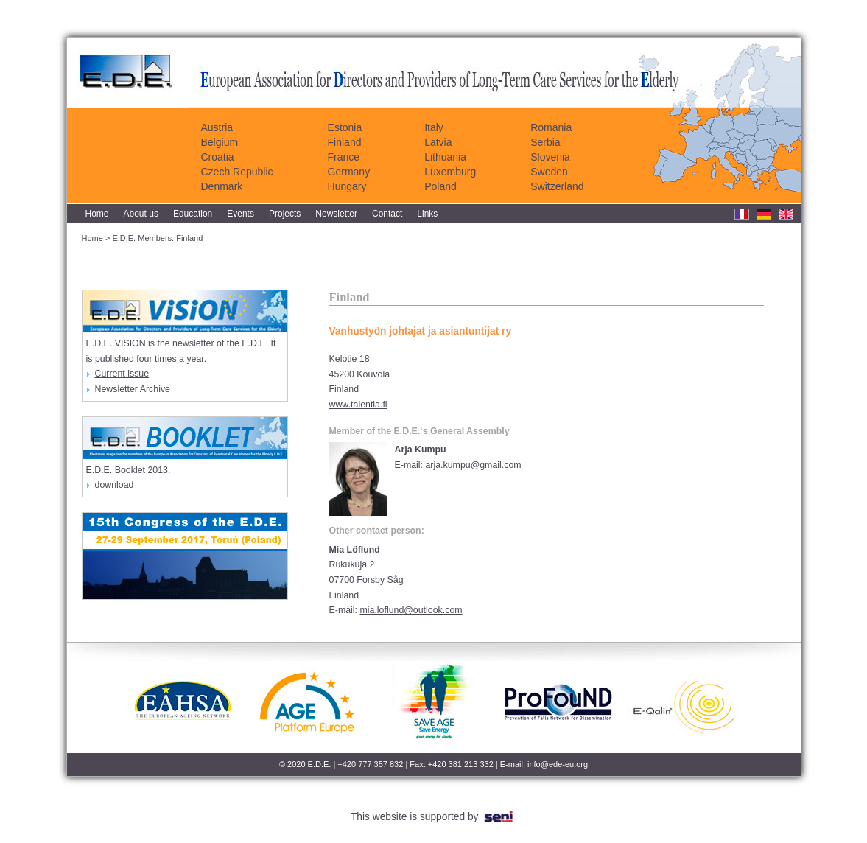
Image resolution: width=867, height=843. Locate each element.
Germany (349, 172)
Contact (387, 214)
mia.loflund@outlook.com (410, 610)
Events (240, 214)
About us (141, 214)
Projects (285, 214)
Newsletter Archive (128, 389)
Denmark (222, 186)
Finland (345, 142)
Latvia (438, 142)
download (110, 485)
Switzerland (556, 186)
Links (427, 214)
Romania (551, 127)
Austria (217, 127)
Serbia (545, 142)
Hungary (347, 186)
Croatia (217, 157)
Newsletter (336, 214)
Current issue (118, 373)
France (344, 157)
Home (97, 214)
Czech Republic (237, 172)
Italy (433, 127)
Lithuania (445, 157)
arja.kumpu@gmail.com (473, 465)
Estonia (345, 127)
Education (192, 214)
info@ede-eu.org (557, 764)
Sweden (549, 172)
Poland (440, 186)
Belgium (220, 142)
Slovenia (550, 157)
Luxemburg (450, 172)
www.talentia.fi (358, 404)
